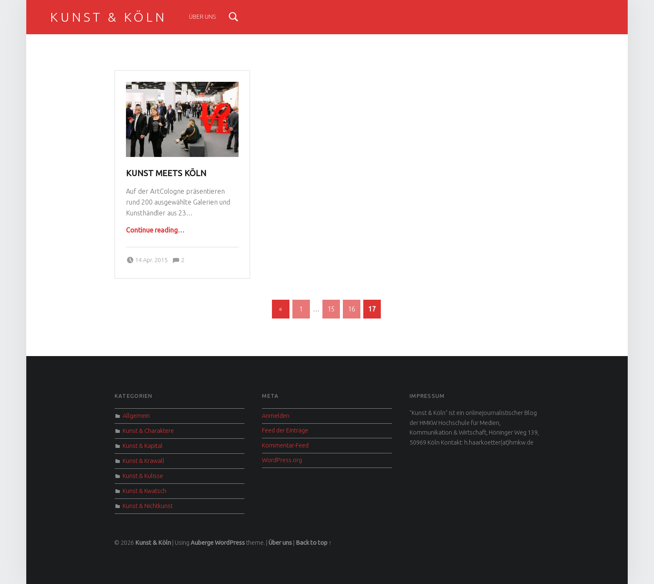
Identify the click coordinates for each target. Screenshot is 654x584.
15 (331, 309)
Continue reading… (155, 230)
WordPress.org (282, 460)
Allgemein (136, 415)
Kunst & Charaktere (148, 430)
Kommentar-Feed (285, 445)
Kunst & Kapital (143, 445)
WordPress (230, 542)
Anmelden (275, 415)
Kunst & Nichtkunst (148, 506)
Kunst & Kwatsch (144, 491)
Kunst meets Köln (166, 173)
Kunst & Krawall (143, 461)
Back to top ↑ (314, 542)
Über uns (202, 16)
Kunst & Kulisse (143, 476)
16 (351, 309)
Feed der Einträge (285, 430)
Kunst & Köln (108, 17)
